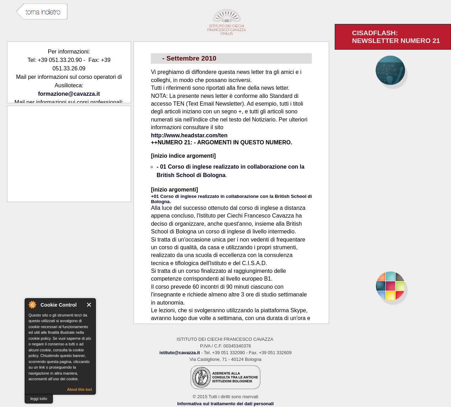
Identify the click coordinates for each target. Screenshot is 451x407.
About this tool (79, 390)
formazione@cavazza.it (69, 94)
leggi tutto (38, 398)
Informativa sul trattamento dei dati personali (225, 403)
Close (89, 304)
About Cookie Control (32, 305)
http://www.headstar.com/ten (189, 135)
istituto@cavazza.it (179, 352)
